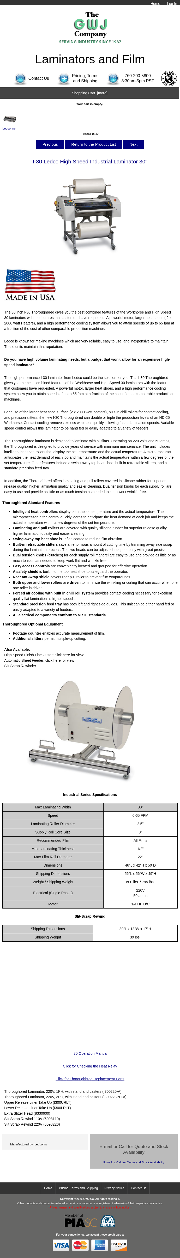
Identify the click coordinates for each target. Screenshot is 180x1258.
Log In (172, 4)
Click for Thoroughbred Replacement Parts (90, 1079)
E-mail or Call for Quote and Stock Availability (133, 1162)
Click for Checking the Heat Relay (90, 1066)
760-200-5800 (138, 75)
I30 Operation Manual (90, 1053)
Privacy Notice (114, 1188)
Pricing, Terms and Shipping (78, 1188)
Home (155, 4)
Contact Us (138, 1188)
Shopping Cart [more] (89, 93)
